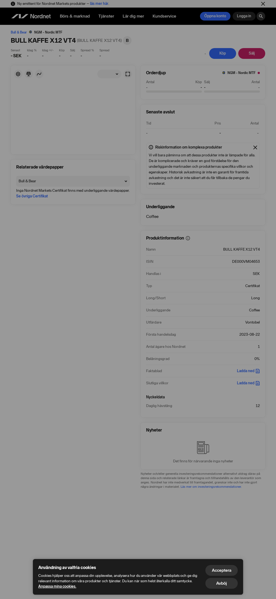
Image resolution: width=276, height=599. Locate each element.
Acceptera (221, 570)
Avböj (221, 583)
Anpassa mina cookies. (57, 586)
